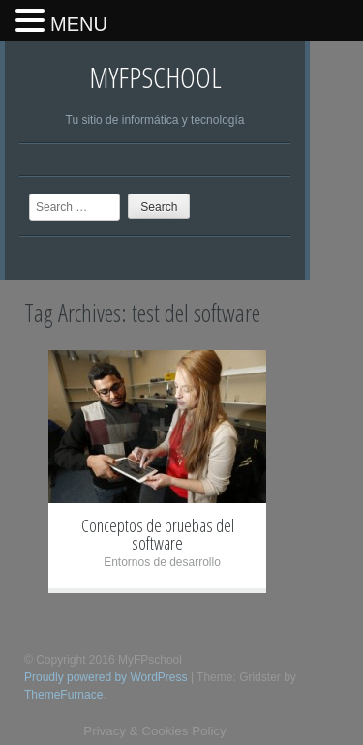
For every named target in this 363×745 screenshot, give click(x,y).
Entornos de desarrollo (162, 562)
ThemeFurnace (63, 694)
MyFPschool (155, 77)
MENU (78, 24)
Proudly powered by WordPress (106, 677)
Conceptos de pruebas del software (157, 534)
